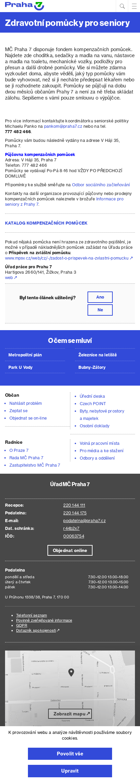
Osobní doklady (94, 425)
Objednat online (70, 550)
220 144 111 (74, 505)
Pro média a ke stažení (102, 450)
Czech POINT (93, 403)
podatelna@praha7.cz (84, 520)
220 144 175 (74, 512)
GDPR (21, 625)
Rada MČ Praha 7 (26, 457)
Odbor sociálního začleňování (101, 184)
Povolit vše (70, 753)
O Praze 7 (19, 450)
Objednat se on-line (28, 418)
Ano (100, 297)
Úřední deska (92, 396)
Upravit (69, 771)
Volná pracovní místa (99, 443)
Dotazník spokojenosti (36, 630)
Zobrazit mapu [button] (69, 713)
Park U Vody (20, 367)
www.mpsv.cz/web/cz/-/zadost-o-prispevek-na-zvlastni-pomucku (67, 258)
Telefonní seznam (31, 615)
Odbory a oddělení (97, 458)
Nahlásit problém (25, 403)
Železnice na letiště (97, 354)
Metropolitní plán (25, 354)
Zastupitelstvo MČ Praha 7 (35, 465)
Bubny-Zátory (92, 367)
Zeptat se (18, 410)
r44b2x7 (71, 528)
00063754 (73, 536)
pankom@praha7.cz (63, 126)
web (9, 277)
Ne (100, 309)
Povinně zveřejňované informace (44, 620)
